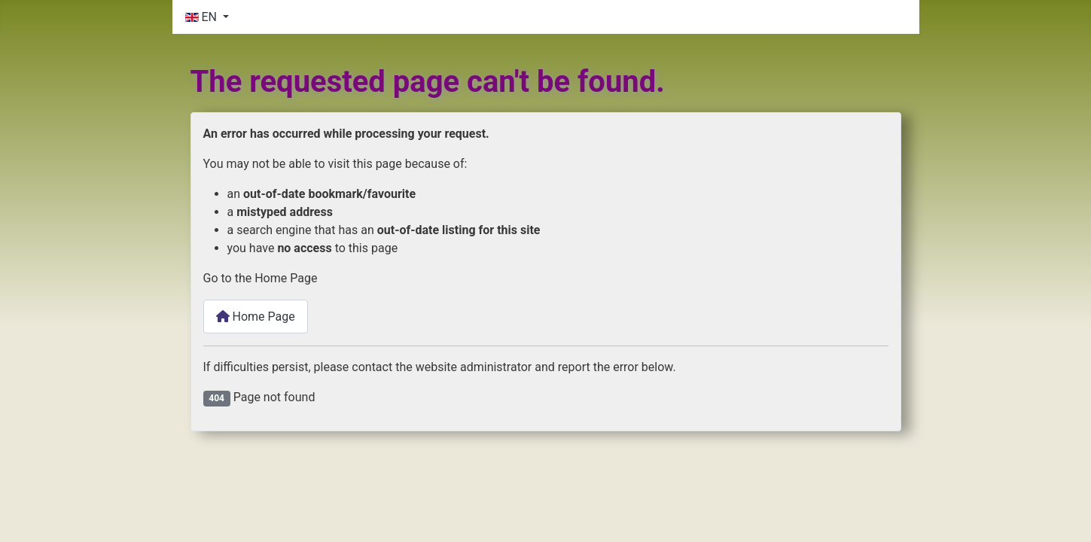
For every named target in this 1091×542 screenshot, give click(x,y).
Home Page (255, 316)
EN (202, 17)
